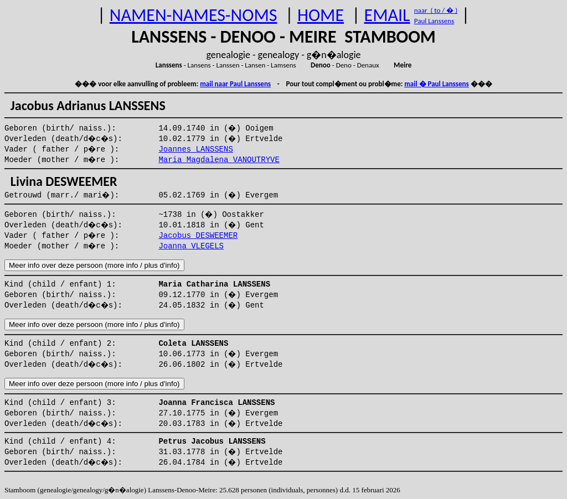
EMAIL (387, 15)
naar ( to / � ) (435, 10)
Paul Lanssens (434, 21)
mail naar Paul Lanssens (235, 84)
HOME (320, 15)
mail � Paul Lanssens (436, 84)
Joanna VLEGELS (191, 246)
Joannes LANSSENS (195, 149)
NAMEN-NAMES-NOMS (193, 15)
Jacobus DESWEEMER (198, 235)
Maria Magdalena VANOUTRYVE (218, 159)
